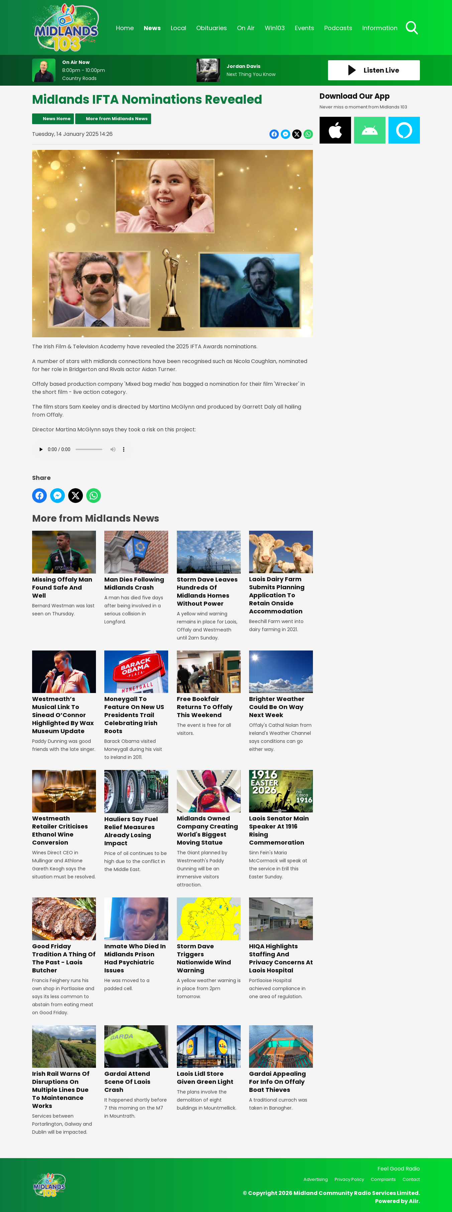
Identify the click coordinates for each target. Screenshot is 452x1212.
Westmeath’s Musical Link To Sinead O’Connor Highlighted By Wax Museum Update (64, 693)
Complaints (383, 1179)
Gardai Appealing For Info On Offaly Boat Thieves (281, 1059)
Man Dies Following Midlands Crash (136, 561)
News (152, 28)
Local (178, 28)
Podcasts (338, 28)
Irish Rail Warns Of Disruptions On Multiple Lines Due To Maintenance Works (64, 1067)
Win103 (275, 28)
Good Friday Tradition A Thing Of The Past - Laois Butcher (64, 935)
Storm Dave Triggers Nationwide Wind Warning (209, 935)
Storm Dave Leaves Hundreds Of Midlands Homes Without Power (209, 569)
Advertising (316, 1179)
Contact (411, 1179)
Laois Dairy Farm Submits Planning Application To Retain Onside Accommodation (281, 573)
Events (304, 28)
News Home (57, 118)
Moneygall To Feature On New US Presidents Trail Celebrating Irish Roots (136, 693)
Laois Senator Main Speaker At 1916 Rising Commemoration (281, 808)
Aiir (414, 1201)
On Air (246, 28)
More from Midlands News (117, 118)
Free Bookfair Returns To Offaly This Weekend (209, 685)
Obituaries (211, 28)
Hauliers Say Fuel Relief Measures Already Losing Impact (136, 808)
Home (125, 28)
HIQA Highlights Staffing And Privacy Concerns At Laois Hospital (281, 935)
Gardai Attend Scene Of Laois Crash (136, 1059)
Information (380, 28)
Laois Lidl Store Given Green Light (209, 1055)
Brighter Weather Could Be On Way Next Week (281, 685)
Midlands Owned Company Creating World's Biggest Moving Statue (209, 808)
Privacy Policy (349, 1179)
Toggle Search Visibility (412, 28)
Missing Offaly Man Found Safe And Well (64, 565)
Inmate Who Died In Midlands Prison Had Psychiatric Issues (136, 935)
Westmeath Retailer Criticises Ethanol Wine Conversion (64, 808)
